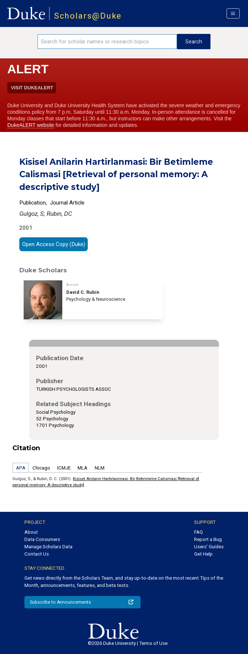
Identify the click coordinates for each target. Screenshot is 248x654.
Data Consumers (42, 539)
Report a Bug (208, 539)
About (31, 532)
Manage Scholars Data (48, 546)
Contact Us (36, 554)
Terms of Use (153, 643)
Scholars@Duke (88, 16)
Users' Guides (209, 546)
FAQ (198, 532)
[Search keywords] (107, 41)
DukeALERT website (30, 125)
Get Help (203, 554)
